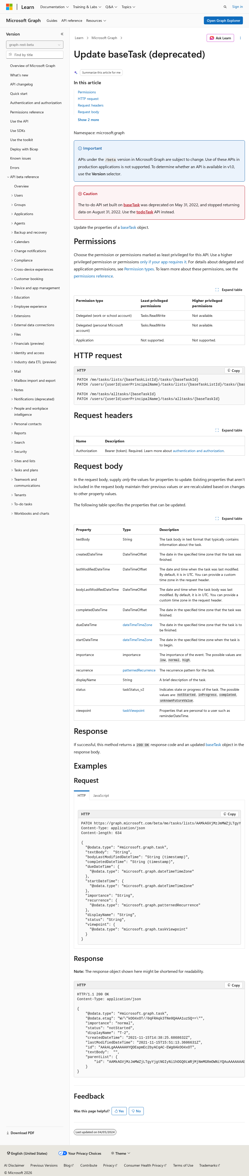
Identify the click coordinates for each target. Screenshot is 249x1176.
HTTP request (88, 98)
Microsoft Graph (104, 37)
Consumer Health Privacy (143, 1165)
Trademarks (208, 1165)
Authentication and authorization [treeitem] (36, 102)
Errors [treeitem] (14, 167)
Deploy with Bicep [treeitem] (24, 149)
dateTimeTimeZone (137, 624)
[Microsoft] (9, 7)
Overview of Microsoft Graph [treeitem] (32, 65)
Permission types (139, 268)
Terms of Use (183, 1165)
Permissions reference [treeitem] (27, 112)
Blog (67, 1165)
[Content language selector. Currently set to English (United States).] (27, 1153)
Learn (79, 37)
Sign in (237, 6)
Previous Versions (44, 1165)
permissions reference (93, 276)
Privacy (108, 1165)
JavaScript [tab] (101, 795)
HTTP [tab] (82, 795)
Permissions (87, 92)
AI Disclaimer (14, 1165)
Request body (88, 111)
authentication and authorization (198, 450)
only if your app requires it (163, 261)
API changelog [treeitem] (21, 84)
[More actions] (240, 38)
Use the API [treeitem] (19, 121)
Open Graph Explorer (223, 20)
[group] (159, 389)
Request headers (90, 105)
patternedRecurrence (139, 670)
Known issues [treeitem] (20, 158)
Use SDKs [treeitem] (17, 130)
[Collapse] (62, 34)
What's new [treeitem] (19, 75)
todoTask (144, 211)
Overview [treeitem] (21, 186)
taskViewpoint (134, 710)
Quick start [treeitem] (18, 93)
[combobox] (34, 45)
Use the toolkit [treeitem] (21, 139)
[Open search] (225, 6)
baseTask (131, 204)
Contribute (88, 1165)
